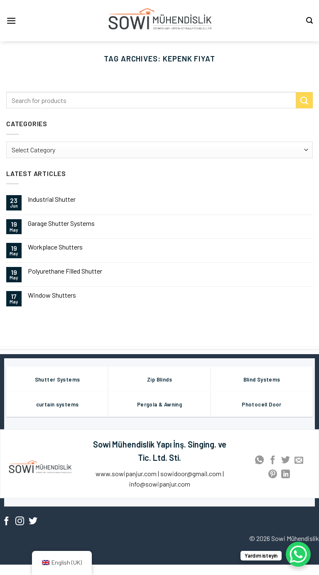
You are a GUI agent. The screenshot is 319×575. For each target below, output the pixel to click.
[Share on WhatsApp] (259, 460)
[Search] (309, 20)
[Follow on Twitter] (33, 521)
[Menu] (11, 20)
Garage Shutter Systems (61, 223)
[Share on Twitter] (285, 460)
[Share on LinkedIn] (285, 475)
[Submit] (304, 100)
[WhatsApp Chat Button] (298, 554)
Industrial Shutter (52, 199)
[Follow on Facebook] (6, 521)
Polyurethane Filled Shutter (65, 271)
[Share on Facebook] (272, 460)
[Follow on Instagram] (19, 521)
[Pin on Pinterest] (272, 475)
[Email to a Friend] (298, 460)
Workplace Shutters (55, 247)
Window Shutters (52, 295)
